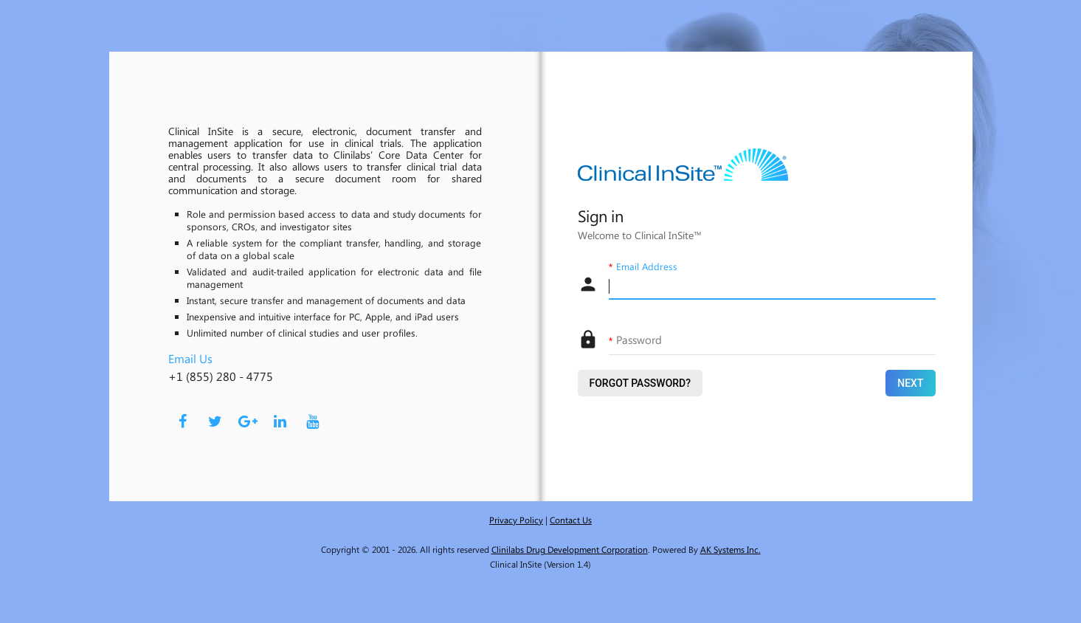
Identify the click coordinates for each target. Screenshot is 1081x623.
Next (910, 383)
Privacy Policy (516, 520)
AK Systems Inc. (730, 549)
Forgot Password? (640, 383)
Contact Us (571, 520)
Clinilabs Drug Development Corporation (569, 549)
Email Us (190, 358)
